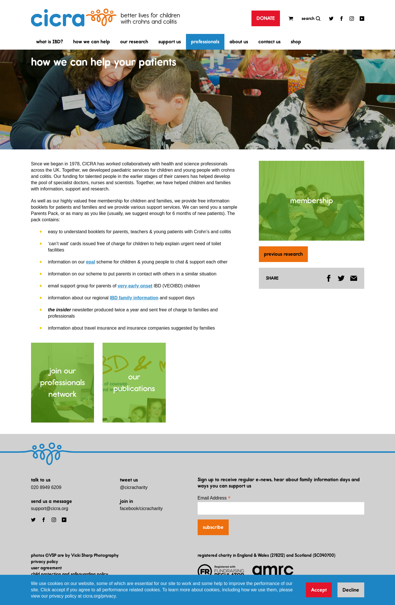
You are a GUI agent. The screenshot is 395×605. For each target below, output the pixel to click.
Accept (319, 590)
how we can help (91, 41)
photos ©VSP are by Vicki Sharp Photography (75, 555)
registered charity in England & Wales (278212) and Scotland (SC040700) (266, 555)
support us (169, 41)
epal (90, 261)
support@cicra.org (49, 508)
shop (296, 41)
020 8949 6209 (46, 487)
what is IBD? (49, 41)
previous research (283, 254)
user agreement (46, 568)
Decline (351, 590)
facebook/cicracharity (141, 508)
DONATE (266, 18)
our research (134, 41)
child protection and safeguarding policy (69, 574)
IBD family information (134, 297)
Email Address (214, 498)
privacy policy (44, 561)
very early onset (135, 285)
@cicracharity (134, 487)
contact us (269, 41)
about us (239, 41)
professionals (205, 41)
